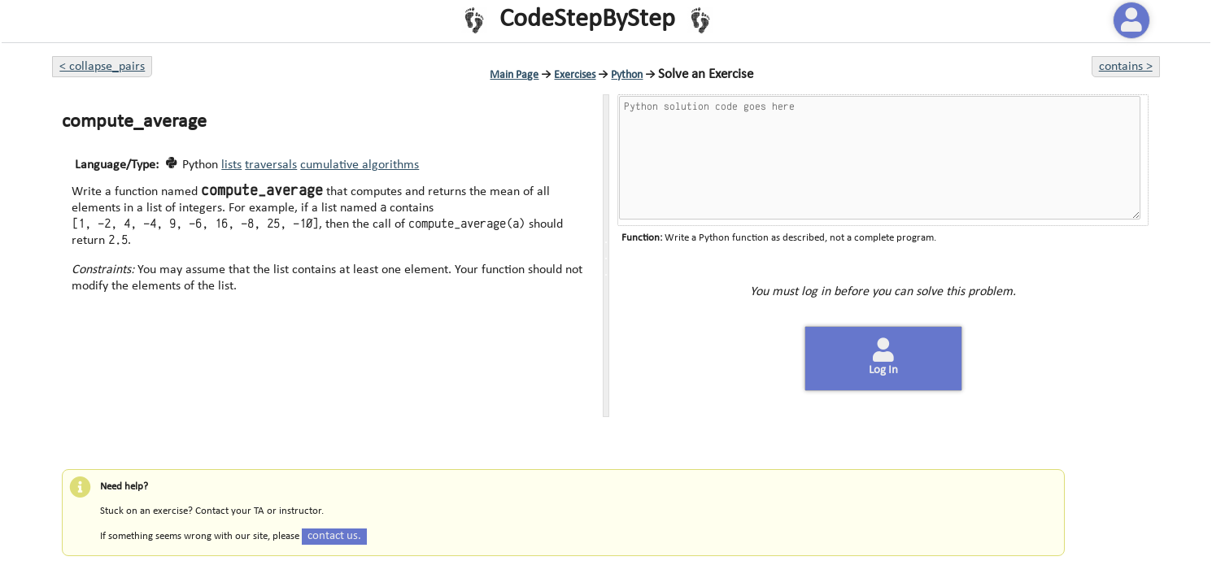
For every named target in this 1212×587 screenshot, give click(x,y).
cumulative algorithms (359, 165)
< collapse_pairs (102, 66)
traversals (271, 165)
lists (231, 165)
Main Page (514, 75)
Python (627, 75)
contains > (1126, 66)
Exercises (574, 75)
